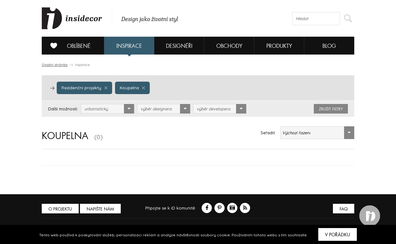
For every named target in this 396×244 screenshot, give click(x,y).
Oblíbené (68, 46)
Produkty (279, 46)
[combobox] (107, 109)
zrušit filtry (331, 109)
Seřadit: (268, 132)
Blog (329, 46)
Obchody (229, 46)
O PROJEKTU (60, 209)
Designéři (179, 46)
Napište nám (100, 209)
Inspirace (129, 46)
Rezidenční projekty (84, 87)
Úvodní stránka (55, 65)
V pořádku (337, 235)
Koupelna (132, 87)
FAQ (344, 209)
